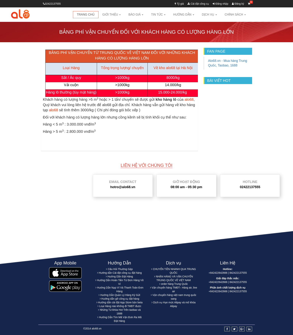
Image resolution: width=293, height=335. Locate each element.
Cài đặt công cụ (198, 3)
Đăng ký (238, 3)
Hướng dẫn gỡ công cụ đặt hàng (120, 298)
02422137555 (52, 3)
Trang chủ (86, 14)
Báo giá (135, 14)
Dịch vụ (209, 14)
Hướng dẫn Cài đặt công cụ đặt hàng (120, 272)
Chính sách (235, 14)
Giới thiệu (111, 14)
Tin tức (158, 14)
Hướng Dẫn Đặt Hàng (120, 276)
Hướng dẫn (183, 14)
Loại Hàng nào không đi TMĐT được (120, 306)
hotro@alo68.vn (122, 187)
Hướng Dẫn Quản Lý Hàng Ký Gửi (120, 295)
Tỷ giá (179, 3)
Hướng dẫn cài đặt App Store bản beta (120, 302)
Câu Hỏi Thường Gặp (120, 269)
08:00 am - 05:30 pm (186, 187)
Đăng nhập (220, 3)
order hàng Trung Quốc (174, 283)
